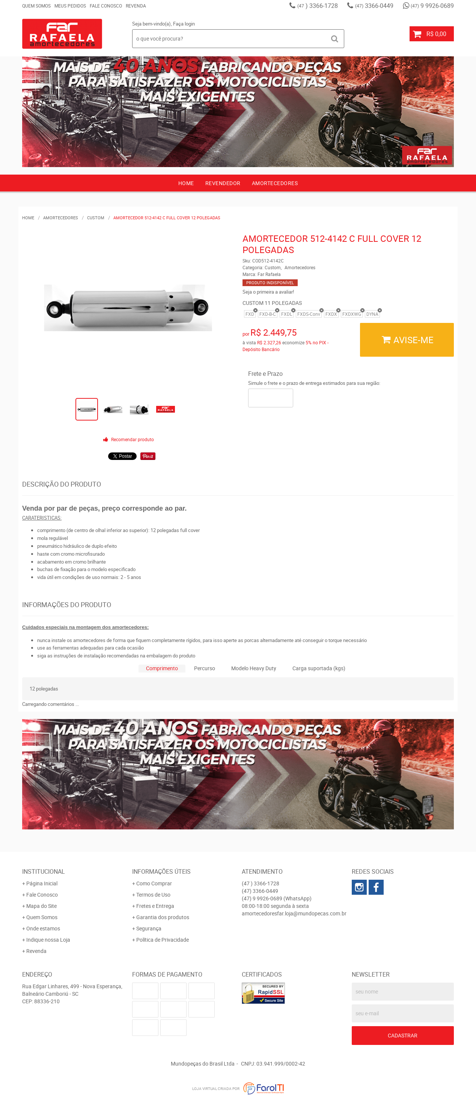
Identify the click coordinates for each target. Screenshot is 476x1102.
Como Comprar (154, 883)
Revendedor (223, 183)
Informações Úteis (161, 871)
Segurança (148, 928)
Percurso (204, 668)
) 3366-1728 (317, 6)
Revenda (136, 6)
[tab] (162, 668)
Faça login (184, 23)
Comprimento (162, 668)
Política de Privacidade (162, 939)
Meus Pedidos (70, 6)
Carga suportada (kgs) (318, 668)
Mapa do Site (41, 905)
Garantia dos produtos (162, 917)
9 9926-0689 (432, 6)
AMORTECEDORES (275, 183)
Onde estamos (43, 928)
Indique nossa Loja (48, 939)
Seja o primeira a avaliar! (268, 291)
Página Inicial (41, 883)
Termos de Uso (153, 894)
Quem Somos (36, 6)
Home (186, 183)
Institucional (43, 871)
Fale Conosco (106, 6)
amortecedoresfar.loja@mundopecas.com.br (294, 913)
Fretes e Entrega (155, 905)
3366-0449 (374, 6)
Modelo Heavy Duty (253, 668)
